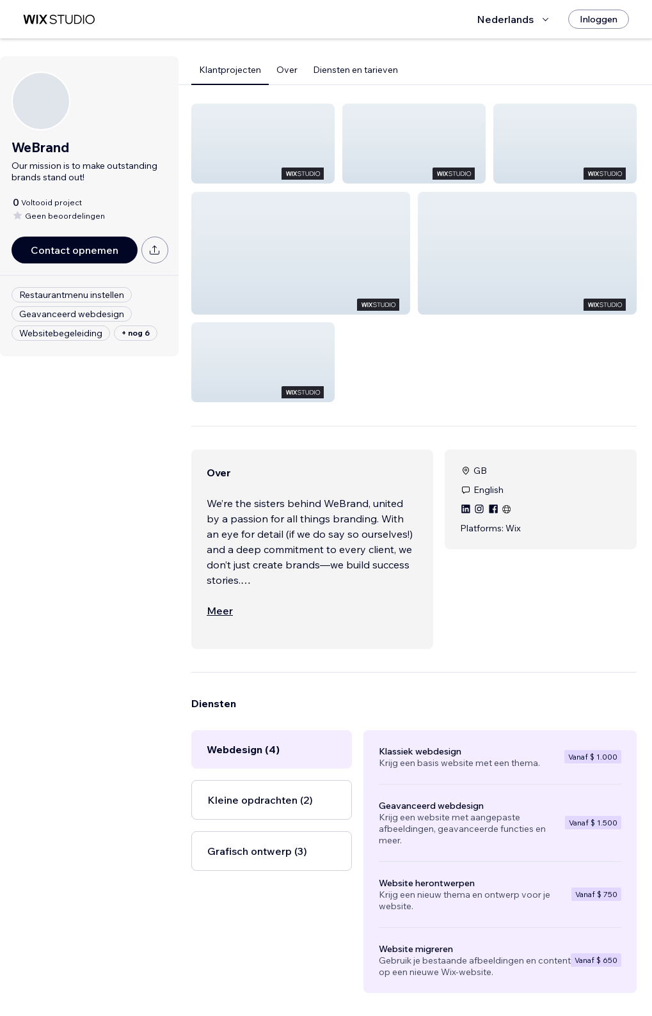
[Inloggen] (598, 19)
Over (287, 69)
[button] (263, 144)
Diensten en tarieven (355, 69)
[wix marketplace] (59, 19)
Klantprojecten (230, 69)
